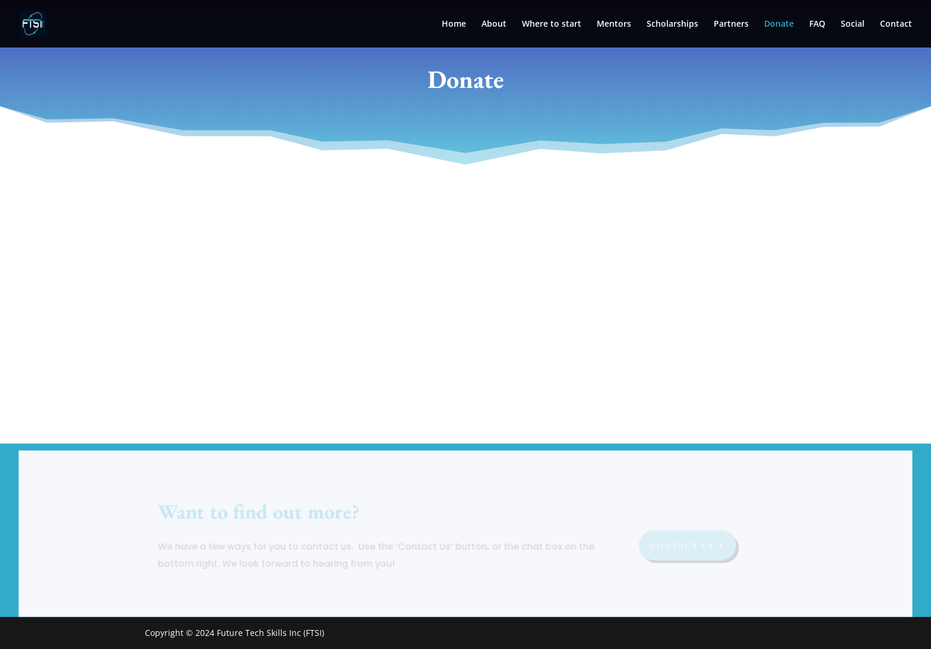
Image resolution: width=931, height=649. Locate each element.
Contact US (680, 546)
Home (454, 24)
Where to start (551, 24)
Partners (731, 24)
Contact (896, 24)
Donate (779, 24)
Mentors (614, 24)
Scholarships (672, 24)
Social (852, 24)
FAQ (817, 24)
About (494, 24)
